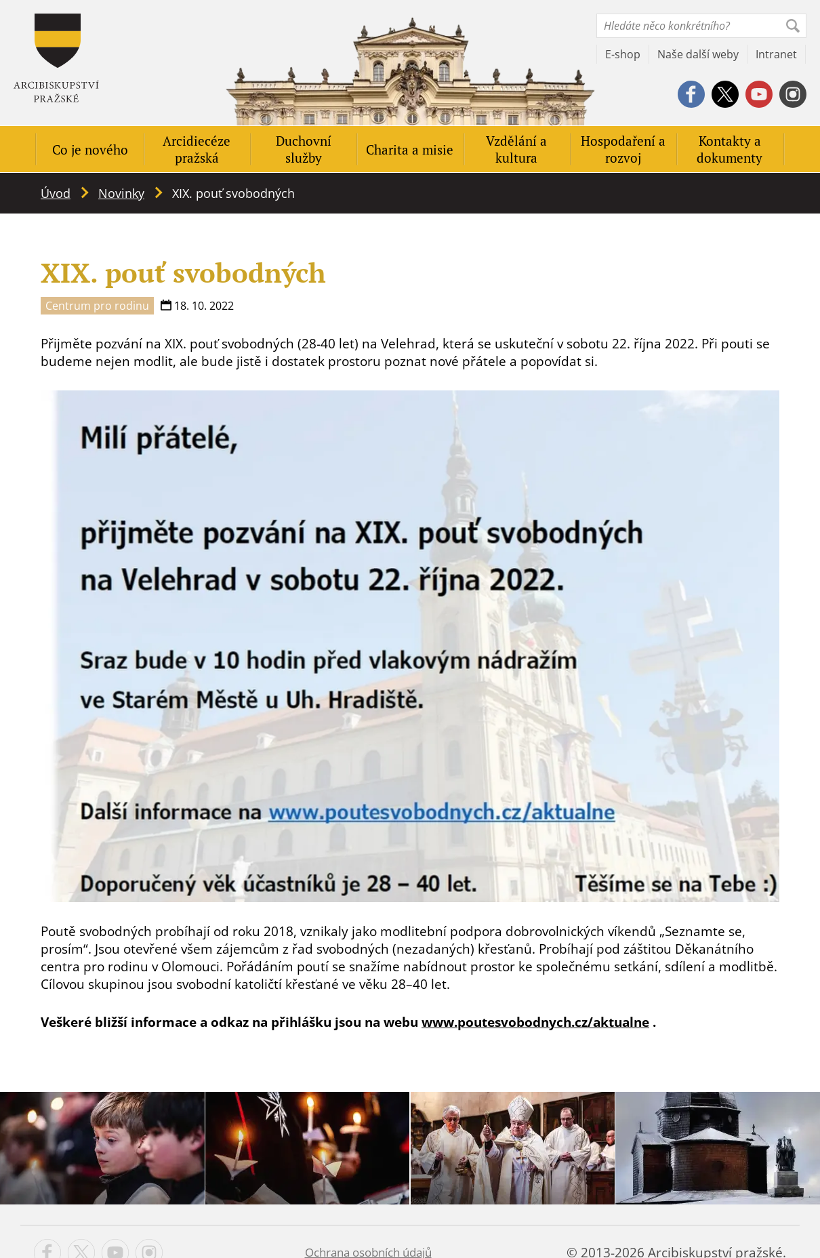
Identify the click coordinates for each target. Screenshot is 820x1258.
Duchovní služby (303, 149)
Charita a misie (409, 149)
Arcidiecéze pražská (196, 149)
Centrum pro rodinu (97, 305)
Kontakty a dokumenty (729, 149)
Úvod (55, 193)
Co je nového (90, 149)
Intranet (776, 54)
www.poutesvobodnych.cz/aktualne (535, 1022)
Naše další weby (698, 54)
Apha (56, 58)
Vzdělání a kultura (516, 149)
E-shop (622, 54)
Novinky (121, 193)
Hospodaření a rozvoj (623, 149)
